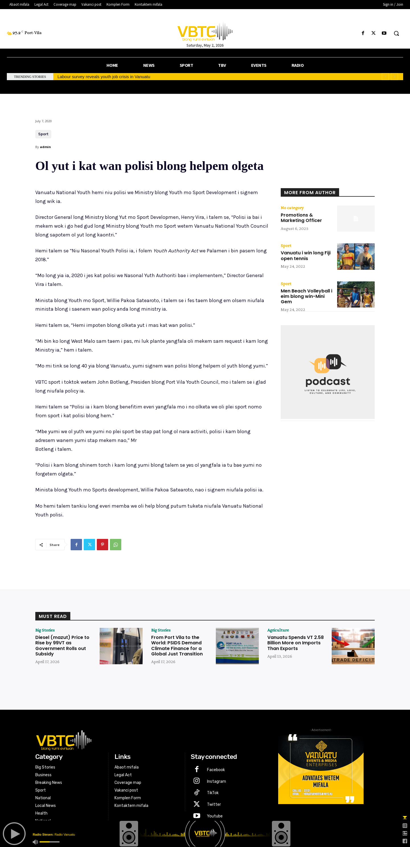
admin (45, 147)
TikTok (213, 792)
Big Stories (45, 630)
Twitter (214, 804)
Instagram (216, 781)
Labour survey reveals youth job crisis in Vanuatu (104, 76)
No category (292, 207)
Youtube (215, 816)
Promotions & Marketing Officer (301, 218)
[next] (394, 76)
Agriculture (278, 630)
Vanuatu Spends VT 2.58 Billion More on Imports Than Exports (295, 642)
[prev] (385, 76)
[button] (396, 33)
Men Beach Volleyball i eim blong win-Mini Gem (306, 296)
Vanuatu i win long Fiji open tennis (306, 255)
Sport (43, 134)
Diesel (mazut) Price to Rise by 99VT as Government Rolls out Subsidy (62, 645)
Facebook (216, 769)
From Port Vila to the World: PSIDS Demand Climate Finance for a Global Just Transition (177, 645)
